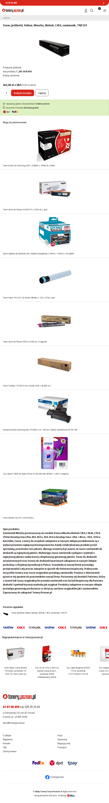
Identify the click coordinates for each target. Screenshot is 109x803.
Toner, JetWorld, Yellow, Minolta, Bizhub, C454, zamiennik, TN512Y (39, 612)
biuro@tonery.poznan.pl (13, 722)
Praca (59, 735)
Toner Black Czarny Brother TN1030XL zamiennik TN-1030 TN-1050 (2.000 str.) (15, 670)
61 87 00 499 (11, 2)
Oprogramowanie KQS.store (45, 795)
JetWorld (17, 67)
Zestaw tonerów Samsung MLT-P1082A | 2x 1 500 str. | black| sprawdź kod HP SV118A (40, 429)
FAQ (5, 747)
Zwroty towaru (9, 751)
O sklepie (7, 735)
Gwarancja (62, 739)
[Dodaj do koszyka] (22, 93)
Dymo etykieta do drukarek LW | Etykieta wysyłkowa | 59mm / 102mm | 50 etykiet (38, 253)
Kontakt (6, 743)
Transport (62, 747)
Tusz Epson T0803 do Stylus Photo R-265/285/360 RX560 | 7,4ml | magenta (36, 473)
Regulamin (8, 739)
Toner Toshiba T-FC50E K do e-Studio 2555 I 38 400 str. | (27, 385)
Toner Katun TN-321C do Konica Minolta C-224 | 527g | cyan (29, 297)
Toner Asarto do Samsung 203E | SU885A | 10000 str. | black (29, 165)
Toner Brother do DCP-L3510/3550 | (18, 517)
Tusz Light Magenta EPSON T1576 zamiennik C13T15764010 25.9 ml (78, 670)
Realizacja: (66, 795)
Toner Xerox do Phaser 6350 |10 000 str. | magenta (25, 341)
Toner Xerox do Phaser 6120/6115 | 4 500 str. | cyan (25, 209)
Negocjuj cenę (63, 743)
